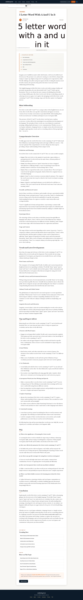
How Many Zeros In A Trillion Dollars (27, 560)
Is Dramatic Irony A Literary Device (27, 544)
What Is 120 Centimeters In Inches (27, 538)
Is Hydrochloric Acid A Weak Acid (26, 541)
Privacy (32, 1)
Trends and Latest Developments (29, 62)
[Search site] (65, 2)
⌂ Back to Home (23, 581)
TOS (36, 1)
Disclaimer (28, 1)
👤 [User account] (77, 1)
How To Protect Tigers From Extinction (28, 566)
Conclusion (25, 69)
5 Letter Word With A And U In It (39, 574)
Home (16, 1)
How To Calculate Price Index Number (27, 563)
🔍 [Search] (69, 1)
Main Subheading (26, 57)
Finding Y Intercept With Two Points (27, 546)
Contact (23, 1)
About (19, 1)
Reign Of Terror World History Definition (28, 569)
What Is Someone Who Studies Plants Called (29, 535)
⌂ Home (73, 1)
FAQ (23, 67)
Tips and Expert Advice (27, 64)
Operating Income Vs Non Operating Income (29, 558)
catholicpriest (9, 1)
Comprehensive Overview (27, 59)
